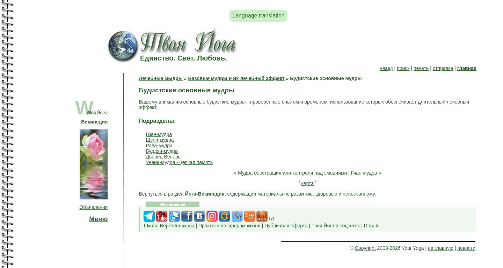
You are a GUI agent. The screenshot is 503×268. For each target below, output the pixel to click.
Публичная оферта (286, 225)
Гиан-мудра (159, 134)
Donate (372, 225)
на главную (440, 248)
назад (386, 68)
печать (421, 68)
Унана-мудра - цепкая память (179, 162)
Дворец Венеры (164, 157)
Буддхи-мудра (161, 151)
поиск (403, 68)
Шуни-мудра (160, 140)
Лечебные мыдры (160, 78)
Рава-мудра (159, 145)
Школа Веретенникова (169, 225)
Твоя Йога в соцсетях (336, 225)
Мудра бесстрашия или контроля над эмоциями (292, 173)
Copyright (365, 248)
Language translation (258, 16)
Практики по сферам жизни (229, 225)
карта (307, 183)
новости (466, 248)
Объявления (93, 207)
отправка (443, 68)
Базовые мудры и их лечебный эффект (236, 78)
